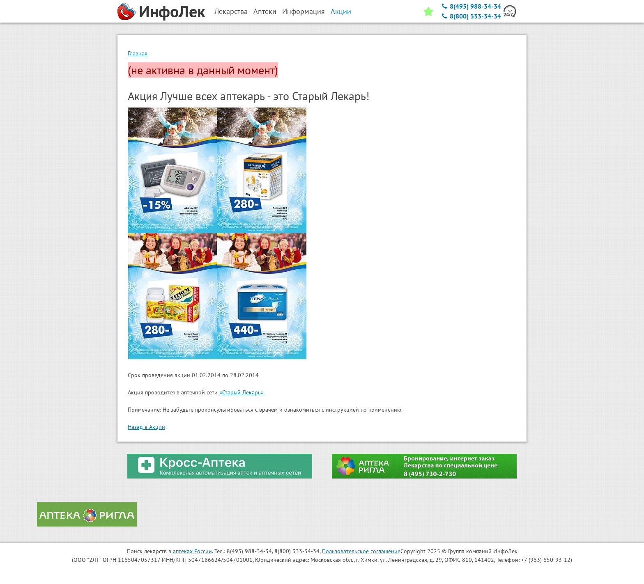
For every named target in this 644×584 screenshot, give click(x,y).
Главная (137, 53)
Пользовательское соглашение (361, 551)
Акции (341, 11)
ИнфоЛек (172, 11)
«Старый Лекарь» (241, 392)
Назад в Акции (146, 427)
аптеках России (192, 551)
